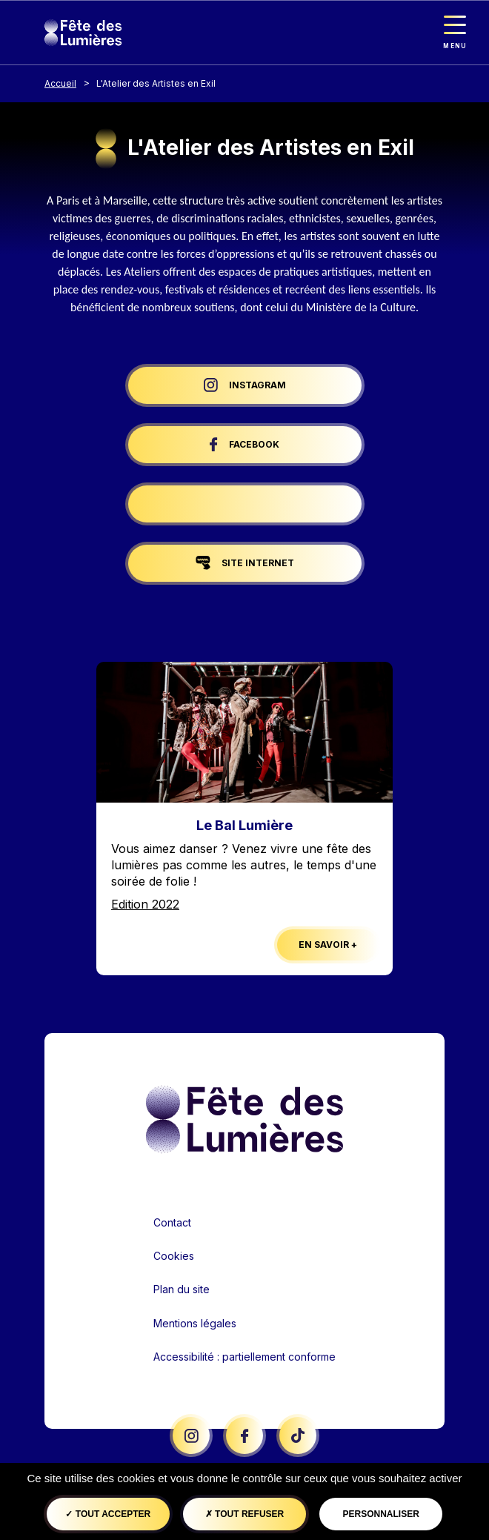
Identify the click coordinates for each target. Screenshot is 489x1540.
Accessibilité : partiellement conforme (244, 1356)
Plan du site (181, 1289)
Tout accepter (107, 1514)
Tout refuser (244, 1514)
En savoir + (328, 944)
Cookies (173, 1255)
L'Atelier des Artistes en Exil (156, 83)
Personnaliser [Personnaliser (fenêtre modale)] (380, 1514)
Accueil (60, 83)
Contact (172, 1222)
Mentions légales (194, 1323)
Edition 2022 (145, 904)
